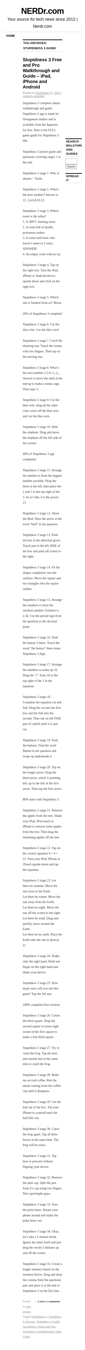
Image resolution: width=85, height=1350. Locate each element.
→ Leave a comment (47, 1301)
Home (10, 35)
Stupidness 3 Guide (47, 1321)
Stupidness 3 (39, 1316)
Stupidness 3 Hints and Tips (39, 1326)
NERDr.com (42, 11)
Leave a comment (33, 96)
